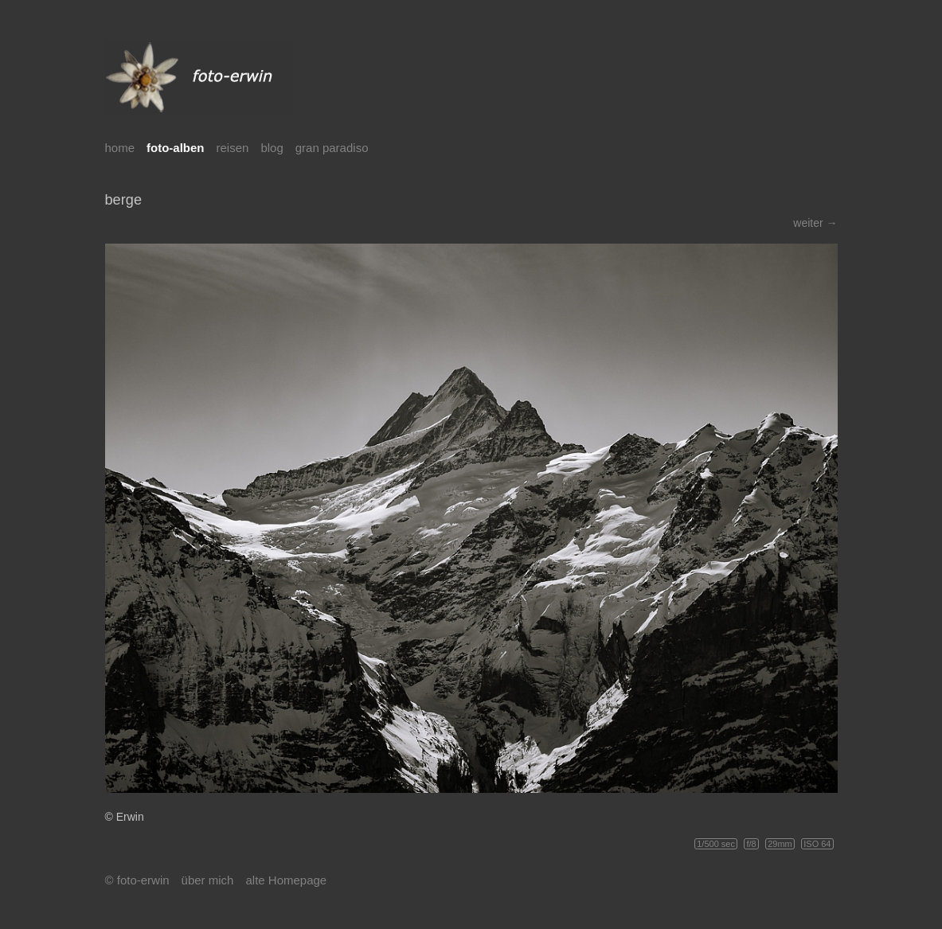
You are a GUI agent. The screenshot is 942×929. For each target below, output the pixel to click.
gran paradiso (332, 147)
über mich (208, 880)
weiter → (815, 223)
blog (271, 147)
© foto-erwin (137, 880)
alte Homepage (285, 880)
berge (124, 200)
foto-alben (176, 147)
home (120, 147)
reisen (233, 147)
